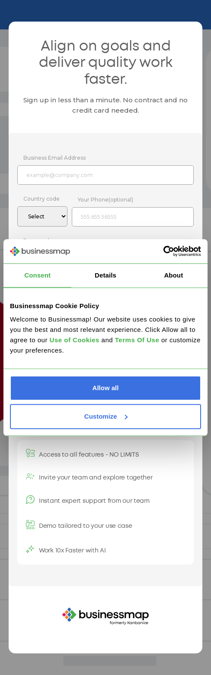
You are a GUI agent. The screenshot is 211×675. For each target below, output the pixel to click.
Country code (41, 199)
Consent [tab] (37, 275)
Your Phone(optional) (105, 199)
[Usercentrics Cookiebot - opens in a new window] (163, 251)
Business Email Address (54, 158)
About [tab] (173, 275)
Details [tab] (105, 275)
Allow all (106, 387)
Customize (106, 416)
